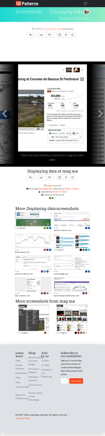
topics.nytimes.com (22, 296)
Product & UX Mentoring (46, 373)
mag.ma (50, 185)
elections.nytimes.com (62, 230)
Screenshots (21, 373)
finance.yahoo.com (22, 252)
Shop (17, 382)
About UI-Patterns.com (22, 396)
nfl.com (22, 228)
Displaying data (66, 11)
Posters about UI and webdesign (35, 396)
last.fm (61, 250)
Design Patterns (19, 367)
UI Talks (45, 365)
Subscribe (76, 381)
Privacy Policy (22, 418)
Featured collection (74, 18)
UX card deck (35, 384)
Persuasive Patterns (33, 370)
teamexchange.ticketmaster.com (66, 296)
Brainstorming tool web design (35, 360)
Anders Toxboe (72, 188)
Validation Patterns (33, 378)
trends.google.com (61, 274)
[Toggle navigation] (85, 3)
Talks (18, 377)
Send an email (22, 386)
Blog (17, 360)
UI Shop (45, 360)
